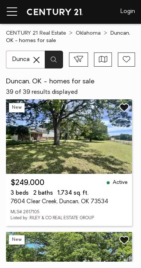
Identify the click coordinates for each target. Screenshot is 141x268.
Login (127, 12)
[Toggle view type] (103, 59)
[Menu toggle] (12, 12)
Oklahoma (88, 33)
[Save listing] (124, 107)
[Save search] (126, 59)
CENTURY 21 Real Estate (36, 33)
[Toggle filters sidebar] (78, 59)
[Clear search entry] (36, 60)
